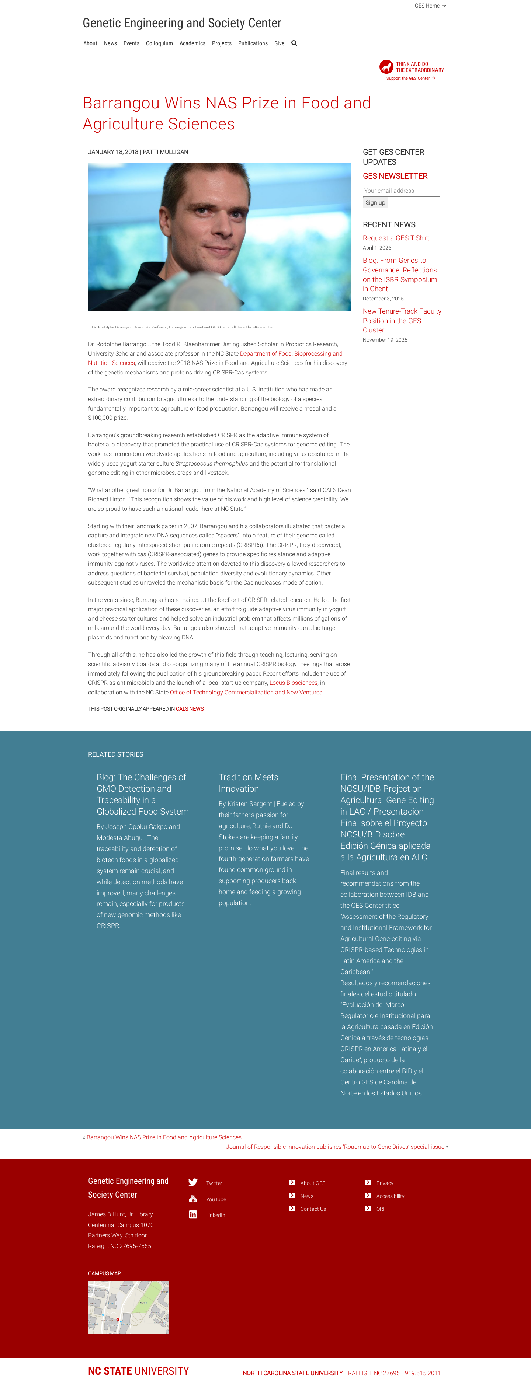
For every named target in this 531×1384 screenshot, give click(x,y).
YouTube (207, 1198)
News (110, 43)
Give (279, 43)
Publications (253, 43)
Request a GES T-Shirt (396, 238)
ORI (380, 1209)
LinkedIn (207, 1214)
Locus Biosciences (293, 682)
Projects (222, 43)
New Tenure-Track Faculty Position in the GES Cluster (402, 320)
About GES (313, 1183)
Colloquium (159, 43)
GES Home (431, 5)
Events (131, 43)
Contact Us (313, 1209)
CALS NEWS (190, 709)
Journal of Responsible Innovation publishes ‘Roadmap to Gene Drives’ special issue (335, 1146)
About (90, 43)
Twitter (205, 1182)
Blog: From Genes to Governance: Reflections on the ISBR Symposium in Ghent (400, 275)
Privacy (384, 1183)
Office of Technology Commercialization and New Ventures (246, 692)
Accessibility (390, 1196)
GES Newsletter (395, 176)
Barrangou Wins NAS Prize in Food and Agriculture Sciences (164, 1137)
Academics (192, 43)
